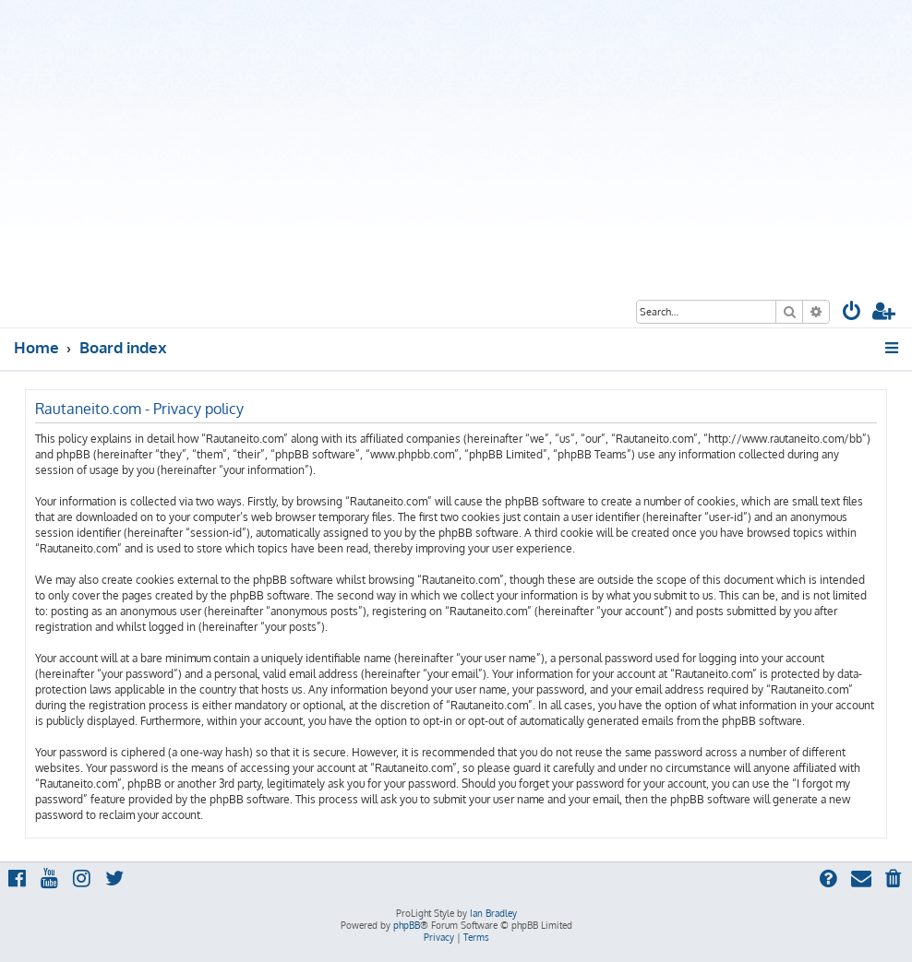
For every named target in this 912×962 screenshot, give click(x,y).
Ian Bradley (493, 913)
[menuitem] (852, 313)
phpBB (406, 925)
